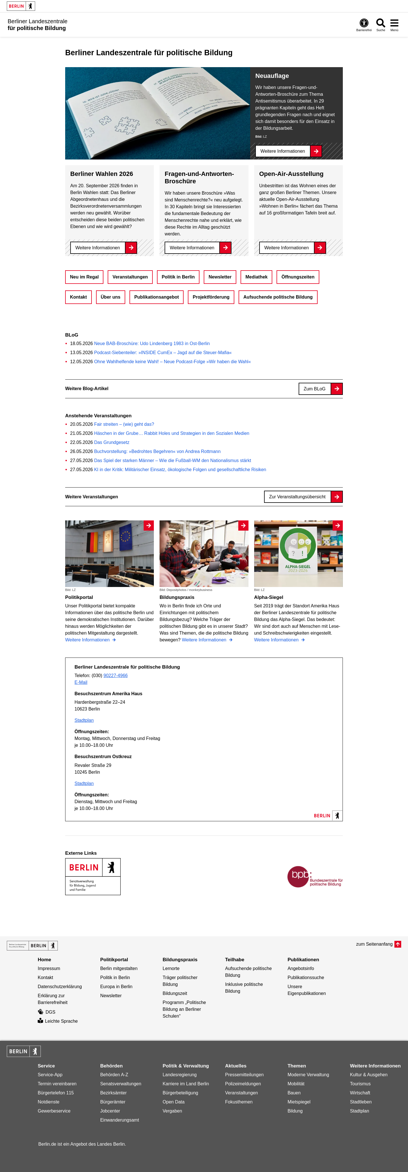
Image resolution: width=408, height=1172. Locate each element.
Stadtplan (84, 720)
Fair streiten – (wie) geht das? (124, 424)
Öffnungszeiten (297, 277)
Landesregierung (180, 1074)
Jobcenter (110, 1111)
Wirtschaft (360, 1092)
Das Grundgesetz (111, 442)
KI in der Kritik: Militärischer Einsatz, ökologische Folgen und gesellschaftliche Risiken (180, 469)
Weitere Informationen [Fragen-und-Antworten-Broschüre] (192, 247)
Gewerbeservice (54, 1111)
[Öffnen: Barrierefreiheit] (364, 24)
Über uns (110, 297)
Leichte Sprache (58, 1021)
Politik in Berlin (178, 277)
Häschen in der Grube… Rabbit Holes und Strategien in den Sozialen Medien (171, 433)
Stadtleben (361, 1101)
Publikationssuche (306, 977)
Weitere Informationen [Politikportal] (88, 639)
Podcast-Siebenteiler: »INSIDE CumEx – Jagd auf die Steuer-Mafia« (163, 352)
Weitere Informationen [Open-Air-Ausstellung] (286, 247)
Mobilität (296, 1083)
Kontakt (78, 297)
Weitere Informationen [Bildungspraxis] (205, 639)
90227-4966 (115, 675)
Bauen (294, 1092)
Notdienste (49, 1101)
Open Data (173, 1101)
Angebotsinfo (301, 968)
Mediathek (256, 277)
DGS (46, 1012)
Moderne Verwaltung (308, 1074)
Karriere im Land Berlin (186, 1083)
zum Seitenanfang (374, 944)
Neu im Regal (84, 277)
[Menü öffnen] (394, 24)
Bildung (295, 1111)
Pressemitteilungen (244, 1074)
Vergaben (172, 1111)
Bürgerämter (113, 1101)
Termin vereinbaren (57, 1083)
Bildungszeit (175, 993)
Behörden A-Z (114, 1074)
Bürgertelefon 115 (56, 1092)
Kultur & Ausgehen (369, 1074)
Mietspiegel (299, 1101)
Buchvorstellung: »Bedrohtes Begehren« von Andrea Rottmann (157, 451)
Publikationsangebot (156, 297)
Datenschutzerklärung (60, 986)
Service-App (50, 1074)
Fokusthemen (238, 1101)
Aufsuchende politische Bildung (278, 297)
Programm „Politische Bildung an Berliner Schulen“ (184, 1009)
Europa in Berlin (116, 986)
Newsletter (220, 277)
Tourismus (360, 1083)
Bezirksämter (113, 1092)
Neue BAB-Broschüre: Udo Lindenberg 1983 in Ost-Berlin (152, 343)
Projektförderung (211, 297)
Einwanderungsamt (119, 1120)
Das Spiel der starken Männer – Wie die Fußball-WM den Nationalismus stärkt (172, 460)
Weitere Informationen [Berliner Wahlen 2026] (97, 247)
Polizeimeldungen (243, 1083)
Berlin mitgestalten (119, 968)
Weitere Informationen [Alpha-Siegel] (277, 639)
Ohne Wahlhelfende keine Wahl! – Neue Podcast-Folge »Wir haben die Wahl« (172, 361)
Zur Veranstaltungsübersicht (297, 496)
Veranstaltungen (130, 277)
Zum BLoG (315, 388)
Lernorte (171, 968)
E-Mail (81, 682)
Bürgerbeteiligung (180, 1092)
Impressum (49, 968)
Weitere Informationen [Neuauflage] (282, 151)
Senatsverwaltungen (120, 1083)
